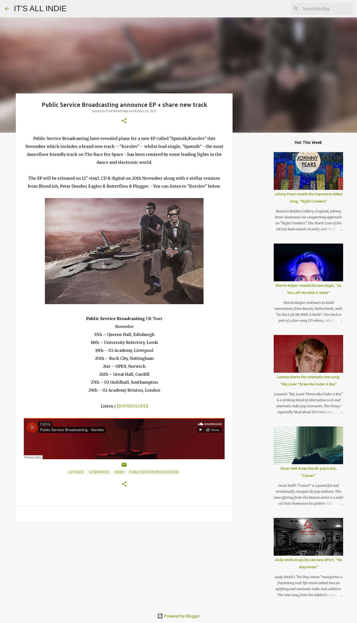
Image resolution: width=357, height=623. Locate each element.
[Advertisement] (124, 564)
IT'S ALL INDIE (40, 8)
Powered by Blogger (178, 616)
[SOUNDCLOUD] (132, 406)
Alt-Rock (76, 472)
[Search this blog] (327, 9)
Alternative (99, 472)
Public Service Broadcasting (154, 472)
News (119, 472)
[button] (124, 121)
